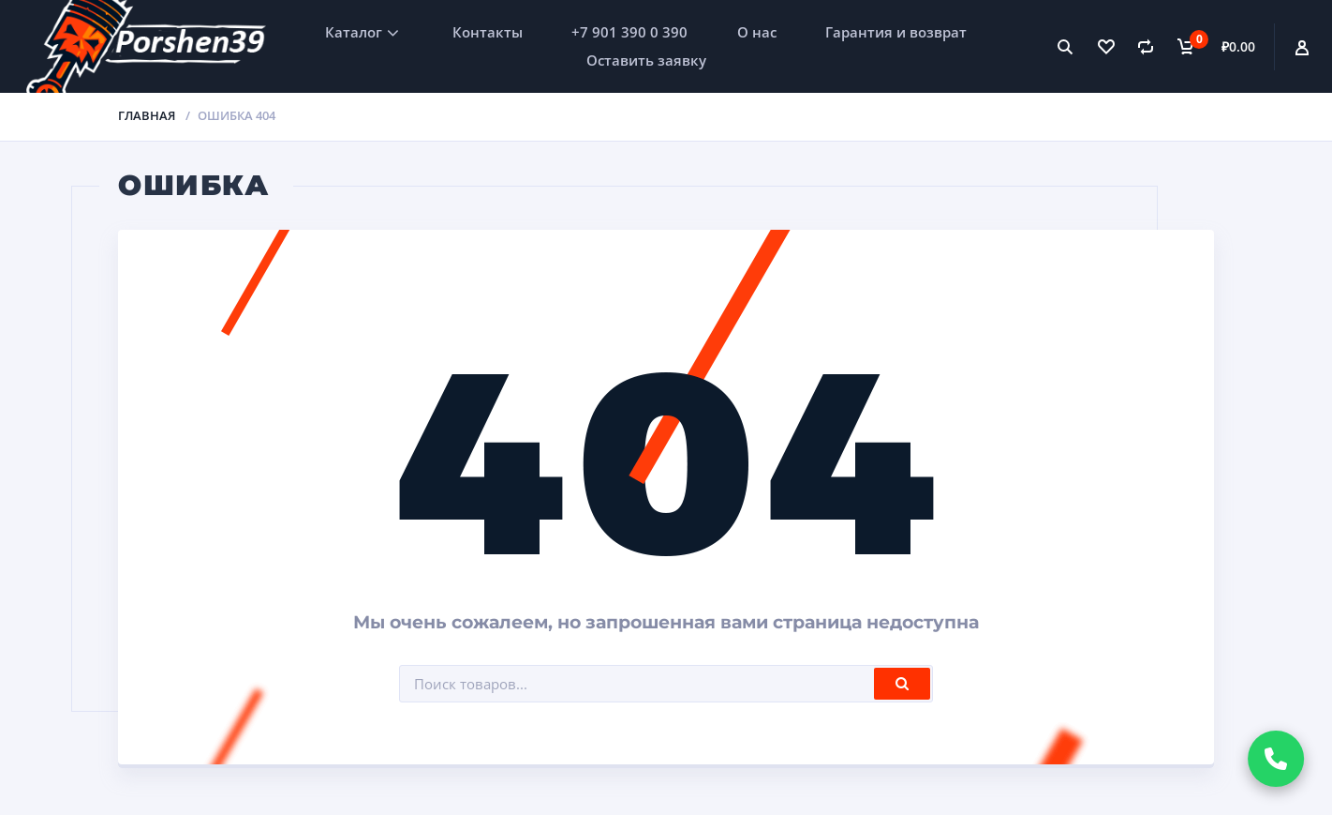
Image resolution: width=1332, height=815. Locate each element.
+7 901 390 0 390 (629, 32)
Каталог (353, 32)
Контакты (487, 32)
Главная (146, 115)
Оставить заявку (646, 60)
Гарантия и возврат (896, 32)
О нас (757, 32)
